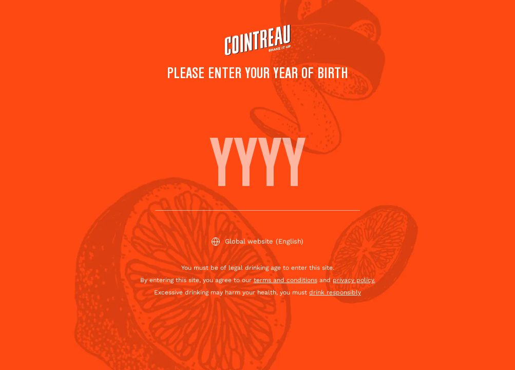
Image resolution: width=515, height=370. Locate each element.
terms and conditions (285, 280)
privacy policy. (354, 280)
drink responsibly (335, 292)
